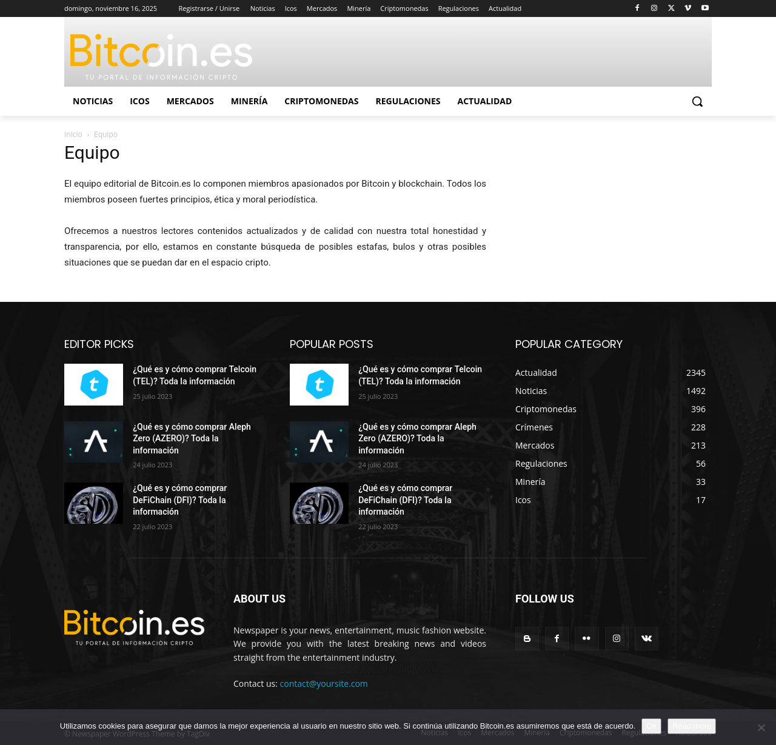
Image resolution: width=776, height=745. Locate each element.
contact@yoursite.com (324, 683)
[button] (697, 101)
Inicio (73, 134)
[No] (761, 727)
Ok (651, 725)
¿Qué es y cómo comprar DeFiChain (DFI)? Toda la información (180, 499)
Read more (691, 725)
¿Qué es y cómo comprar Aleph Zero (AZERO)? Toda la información (192, 438)
